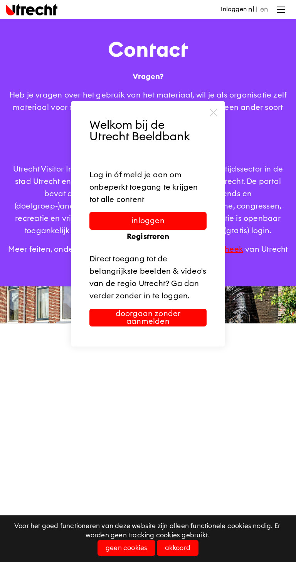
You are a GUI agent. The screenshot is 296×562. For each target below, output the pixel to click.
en (264, 9)
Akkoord (177, 548)
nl (251, 9)
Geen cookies (126, 548)
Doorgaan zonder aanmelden (148, 317)
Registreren (148, 237)
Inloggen (234, 9)
